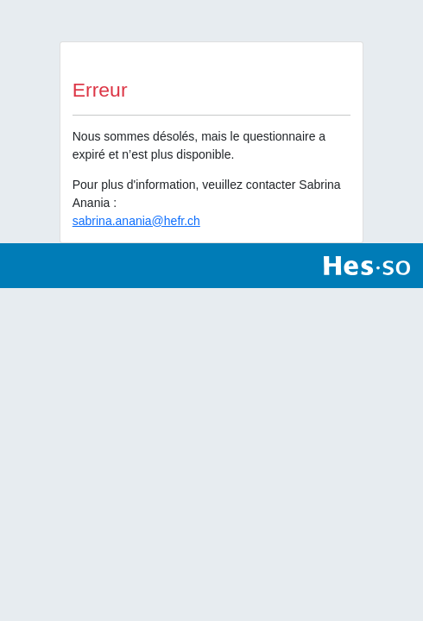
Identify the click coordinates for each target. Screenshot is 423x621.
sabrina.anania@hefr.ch (136, 221)
